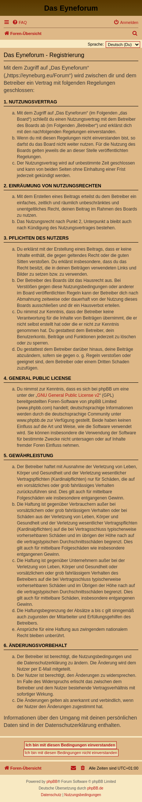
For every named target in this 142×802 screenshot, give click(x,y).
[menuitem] (19, 22)
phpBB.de (95, 788)
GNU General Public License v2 (68, 395)
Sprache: (96, 44)
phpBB (52, 782)
